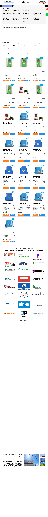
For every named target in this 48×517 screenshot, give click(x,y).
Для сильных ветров (27, 13)
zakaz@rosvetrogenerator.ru (26, 2)
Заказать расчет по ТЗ (24, 53)
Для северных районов (7, 13)
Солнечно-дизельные (7, 20)
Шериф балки (26, 18)
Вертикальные (26, 10)
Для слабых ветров (17, 13)
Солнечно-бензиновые (17, 20)
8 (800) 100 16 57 (42, 1)
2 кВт (35, 10)
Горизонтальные (16, 10)
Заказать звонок (42, 2)
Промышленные (6, 10)
